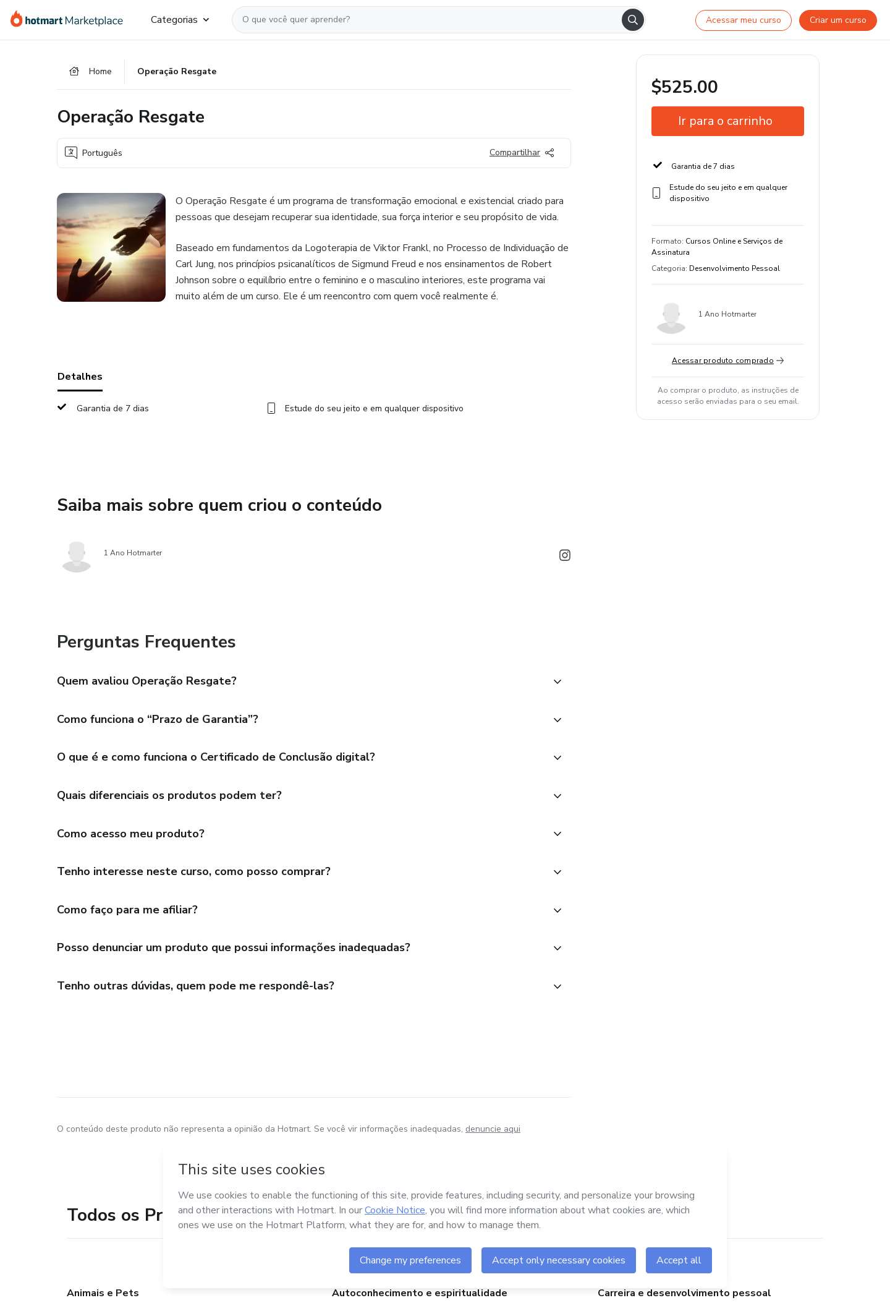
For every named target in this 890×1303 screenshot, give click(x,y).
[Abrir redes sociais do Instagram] (565, 557)
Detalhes (80, 376)
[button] (300, 732)
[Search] (633, 20)
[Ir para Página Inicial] (71, 20)
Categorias (180, 20)
